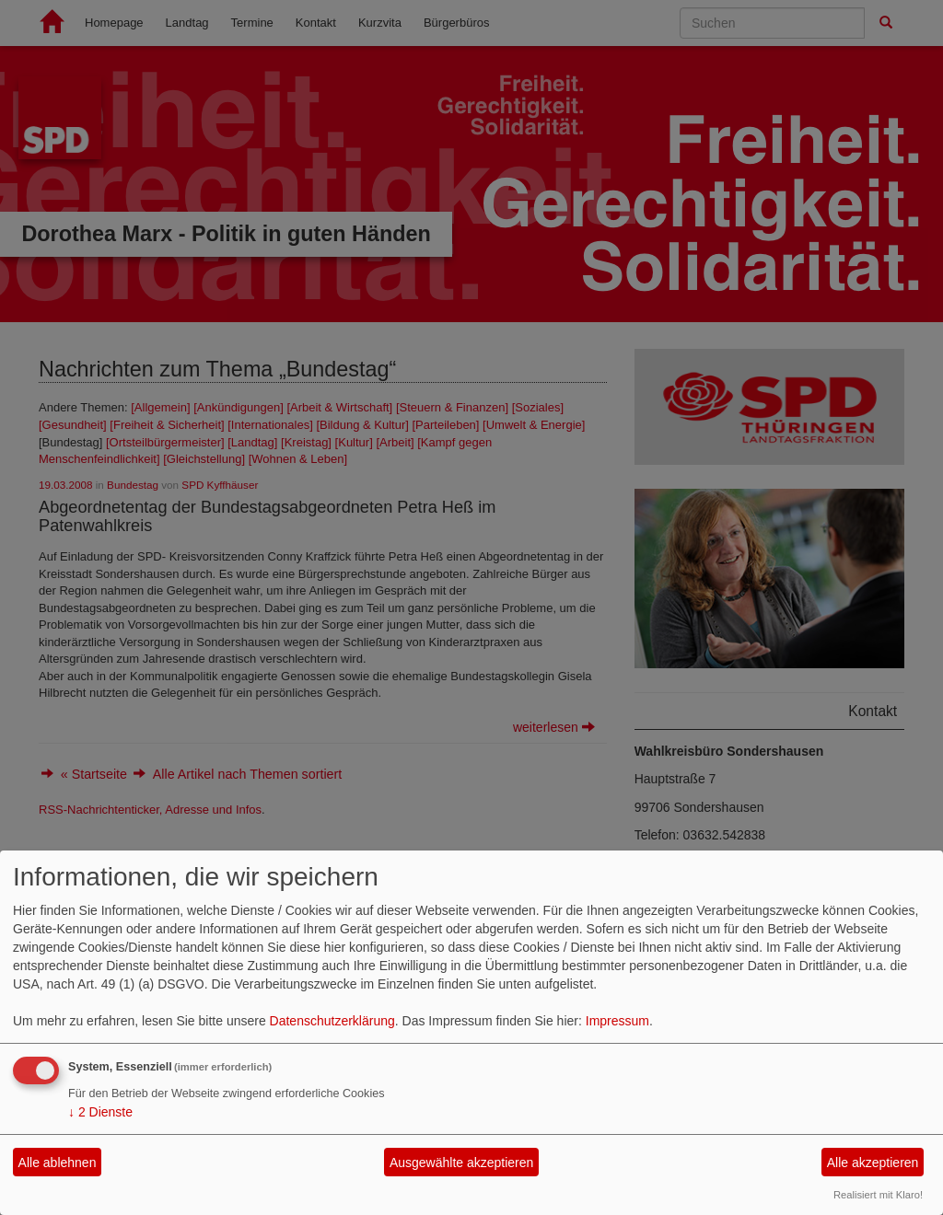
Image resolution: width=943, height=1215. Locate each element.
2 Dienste (100, 1112)
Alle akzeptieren (873, 1162)
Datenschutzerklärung (332, 1020)
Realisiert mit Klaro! (878, 1194)
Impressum (617, 1020)
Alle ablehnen (57, 1162)
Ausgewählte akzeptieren (461, 1162)
